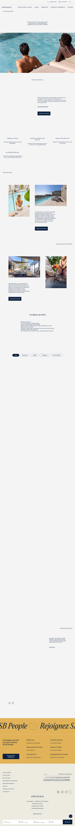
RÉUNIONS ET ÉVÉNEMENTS (58, 7)
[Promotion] (54, 822)
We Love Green (6, 778)
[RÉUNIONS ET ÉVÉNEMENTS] (65, 7)
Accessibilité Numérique (37, 808)
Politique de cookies (37, 803)
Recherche (67, 822)
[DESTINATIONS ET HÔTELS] (32, 7)
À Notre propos (7, 772)
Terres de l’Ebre (57, 355)
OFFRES (36, 7)
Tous (16, 355)
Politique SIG (6, 791)
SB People (70, 7)
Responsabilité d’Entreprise (10, 780)
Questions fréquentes (8, 783)
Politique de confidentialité (41, 801)
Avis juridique (30, 801)
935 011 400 (52, 1)
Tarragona (44, 355)
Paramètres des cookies (37, 806)
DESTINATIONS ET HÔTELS (25, 7)
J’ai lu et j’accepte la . (57, 777)
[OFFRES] (39, 7)
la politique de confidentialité (62, 777)
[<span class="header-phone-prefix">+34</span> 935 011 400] (48, 2)
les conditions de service (58, 780)
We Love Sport (6, 775)
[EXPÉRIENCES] (48, 7)
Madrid (34, 355)
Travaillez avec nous (8, 789)
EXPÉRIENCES (44, 7)
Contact (5, 786)
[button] (9, 703)
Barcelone (25, 355)
